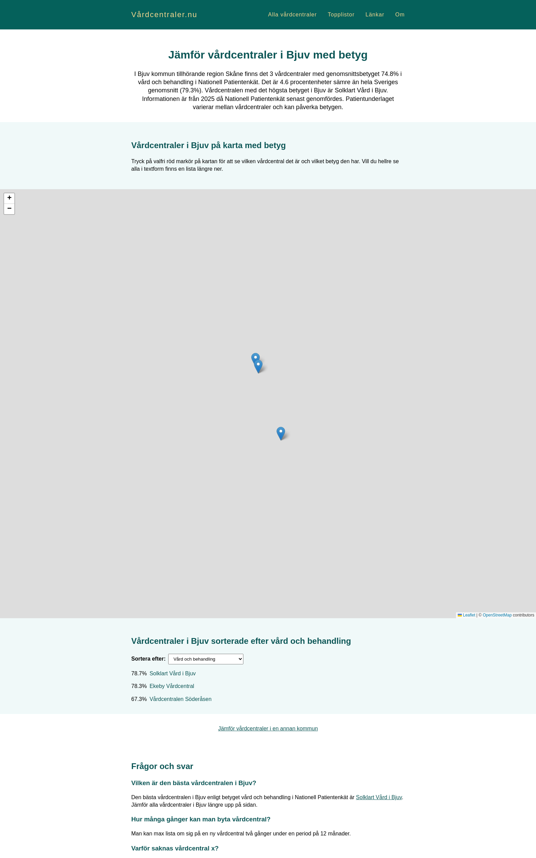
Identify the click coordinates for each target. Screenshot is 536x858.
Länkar (374, 14)
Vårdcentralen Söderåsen (180, 699)
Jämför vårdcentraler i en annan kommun (268, 728)
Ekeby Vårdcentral (171, 686)
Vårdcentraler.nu (164, 14)
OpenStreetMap (497, 615)
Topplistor (341, 14)
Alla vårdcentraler (292, 14)
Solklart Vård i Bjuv (172, 673)
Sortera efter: (148, 659)
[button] (281, 434)
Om (400, 14)
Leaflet (466, 615)
